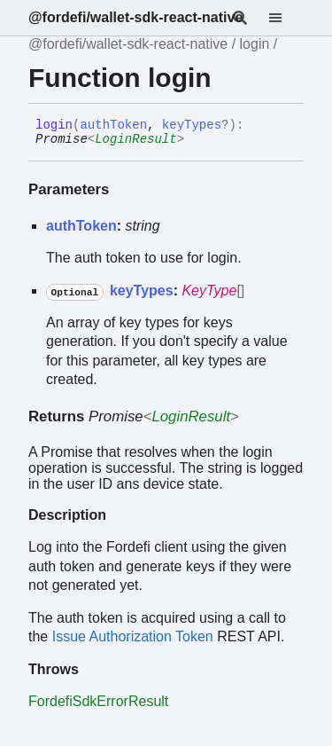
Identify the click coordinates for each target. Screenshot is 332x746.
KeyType (208, 290)
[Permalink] (197, 140)
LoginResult (135, 139)
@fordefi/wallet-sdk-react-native (135, 17)
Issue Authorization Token (132, 636)
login (255, 43)
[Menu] (286, 17)
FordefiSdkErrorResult (98, 701)
